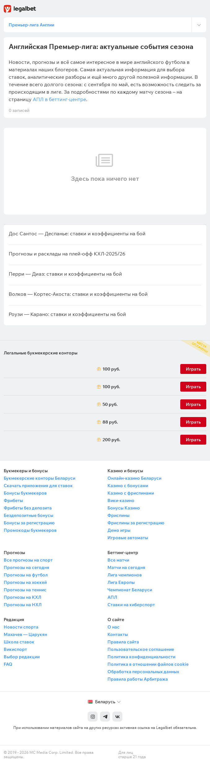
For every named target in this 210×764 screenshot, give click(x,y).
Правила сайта (123, 642)
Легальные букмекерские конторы (40, 353)
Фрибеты (13, 500)
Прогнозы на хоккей (25, 582)
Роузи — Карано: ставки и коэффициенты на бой (67, 314)
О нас (113, 627)
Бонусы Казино (123, 508)
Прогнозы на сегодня (26, 567)
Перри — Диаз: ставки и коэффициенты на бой (65, 274)
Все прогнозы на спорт (28, 560)
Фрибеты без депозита (28, 508)
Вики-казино (120, 500)
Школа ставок (19, 642)
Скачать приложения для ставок (38, 485)
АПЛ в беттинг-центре (59, 99)
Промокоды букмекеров (30, 530)
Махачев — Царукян (25, 634)
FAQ (8, 664)
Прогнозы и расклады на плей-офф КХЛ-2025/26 (67, 254)
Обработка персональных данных (143, 671)
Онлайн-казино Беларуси (134, 478)
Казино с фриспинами (130, 493)
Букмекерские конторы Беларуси (39, 478)
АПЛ (112, 597)
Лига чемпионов (124, 575)
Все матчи (118, 560)
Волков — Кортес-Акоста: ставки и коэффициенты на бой (78, 294)
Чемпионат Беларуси (129, 590)
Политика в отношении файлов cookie (148, 664)
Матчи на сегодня (126, 567)
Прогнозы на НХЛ (23, 604)
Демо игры (118, 530)
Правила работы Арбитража (137, 679)
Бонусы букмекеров (25, 493)
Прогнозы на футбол (26, 575)
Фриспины (118, 515)
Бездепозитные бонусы (28, 515)
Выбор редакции (22, 657)
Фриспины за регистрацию (135, 523)
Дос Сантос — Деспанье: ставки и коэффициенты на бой (77, 233)
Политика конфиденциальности (141, 657)
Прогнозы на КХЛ (22, 597)
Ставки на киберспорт (131, 604)
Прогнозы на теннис (25, 590)
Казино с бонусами (127, 485)
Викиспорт (15, 649)
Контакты (117, 634)
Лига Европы (121, 582)
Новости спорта (21, 627)
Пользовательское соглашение (140, 649)
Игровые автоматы (127, 537)
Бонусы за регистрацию (29, 523)
